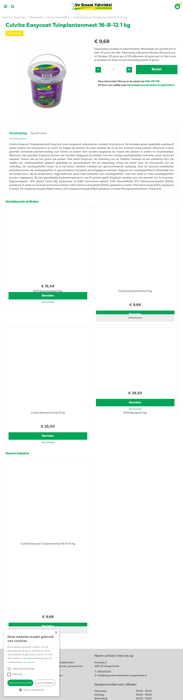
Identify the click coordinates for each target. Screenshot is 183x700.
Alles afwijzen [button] (45, 682)
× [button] (56, 632)
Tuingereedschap (104, 650)
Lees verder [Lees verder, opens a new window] (28, 662)
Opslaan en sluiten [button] (20, 682)
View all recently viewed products (25, 563)
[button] (9, 669)
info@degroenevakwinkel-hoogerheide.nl (151, 85)
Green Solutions (114, 694)
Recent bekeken (17, 441)
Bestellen (48, 308)
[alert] (31, 662)
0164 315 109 (152, 81)
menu (5, 6)
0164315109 (104, 594)
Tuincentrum (101, 646)
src (12, 6)
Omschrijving (18, 133)
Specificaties (38, 133)
